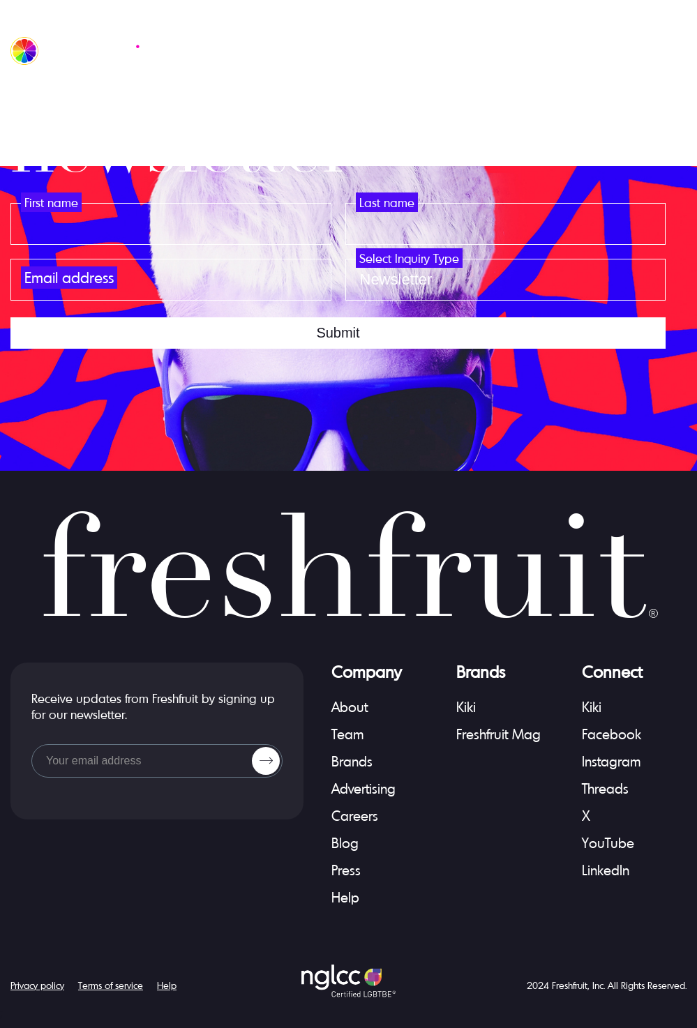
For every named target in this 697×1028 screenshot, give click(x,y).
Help (345, 897)
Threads (605, 788)
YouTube (608, 843)
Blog (345, 843)
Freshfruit (569, 985)
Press (346, 870)
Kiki (466, 707)
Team (347, 734)
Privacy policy (37, 985)
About (349, 707)
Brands (352, 761)
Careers (354, 815)
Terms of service (110, 985)
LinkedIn (605, 870)
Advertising (363, 788)
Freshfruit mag (498, 734)
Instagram (611, 761)
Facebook (611, 734)
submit (337, 332)
